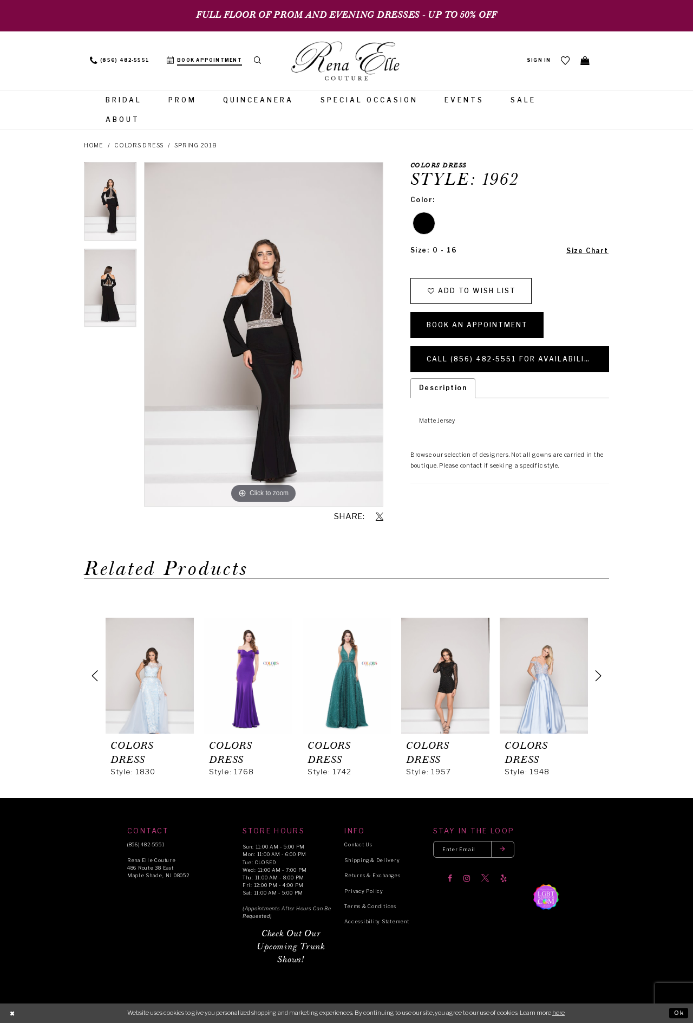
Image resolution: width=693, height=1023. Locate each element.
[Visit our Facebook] (450, 878)
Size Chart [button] (587, 251)
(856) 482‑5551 (145, 844)
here (558, 1012)
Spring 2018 (195, 145)
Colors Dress (139, 145)
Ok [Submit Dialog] (679, 1012)
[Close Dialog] (12, 1013)
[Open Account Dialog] (539, 60)
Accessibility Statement (376, 921)
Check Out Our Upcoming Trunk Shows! (291, 947)
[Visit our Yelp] (503, 878)
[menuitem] (119, 60)
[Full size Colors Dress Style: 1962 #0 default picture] (264, 334)
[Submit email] (503, 849)
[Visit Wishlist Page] (566, 60)
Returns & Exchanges (372, 875)
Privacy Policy (363, 891)
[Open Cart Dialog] (585, 60)
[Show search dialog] (258, 60)
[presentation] (150, 676)
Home (93, 145)
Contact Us (358, 844)
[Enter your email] (473, 849)
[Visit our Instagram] (466, 878)
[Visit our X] (485, 878)
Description (443, 388)
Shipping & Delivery (372, 860)
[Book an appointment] (204, 60)
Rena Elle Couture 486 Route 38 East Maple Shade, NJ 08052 (158, 867)
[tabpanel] (110, 205)
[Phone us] (119, 60)
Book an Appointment (477, 325)
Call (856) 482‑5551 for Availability (511, 359)
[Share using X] (379, 517)
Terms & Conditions (370, 906)
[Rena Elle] (346, 61)
